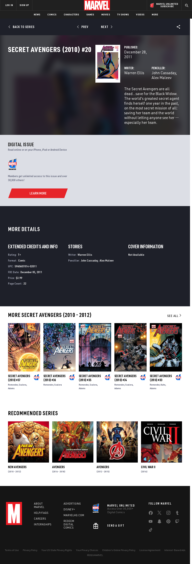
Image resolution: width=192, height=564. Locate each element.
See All (174, 313)
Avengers (58, 465)
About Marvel (39, 504)
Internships (43, 523)
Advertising (72, 503)
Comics (51, 14)
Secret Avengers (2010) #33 (161, 376)
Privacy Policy (30, 549)
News (37, 14)
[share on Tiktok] (151, 530)
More (155, 14)
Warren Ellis (73, 85)
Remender (13, 382)
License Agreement (149, 549)
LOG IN (9, 5)
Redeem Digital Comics (69, 524)
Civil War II (148, 465)
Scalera (22, 382)
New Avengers (17, 465)
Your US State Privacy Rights (56, 549)
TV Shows (123, 14)
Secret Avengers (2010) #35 (90, 376)
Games (90, 14)
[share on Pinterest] (168, 522)
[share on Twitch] (177, 522)
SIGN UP (24, 5)
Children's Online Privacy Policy (118, 549)
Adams (11, 385)
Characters (71, 14)
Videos (140, 14)
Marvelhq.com (74, 514)
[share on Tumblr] (177, 513)
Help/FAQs (41, 512)
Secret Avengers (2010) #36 (54, 376)
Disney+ (69, 508)
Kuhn (163, 382)
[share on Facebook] (151, 513)
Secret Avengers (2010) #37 (19, 376)
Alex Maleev (157, 85)
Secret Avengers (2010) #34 (125, 376)
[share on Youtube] (151, 522)
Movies (105, 14)
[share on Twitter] (159, 513)
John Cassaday (133, 85)
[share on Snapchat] (159, 522)
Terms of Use (12, 549)
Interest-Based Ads (174, 549)
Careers (40, 518)
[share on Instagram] (168, 513)
